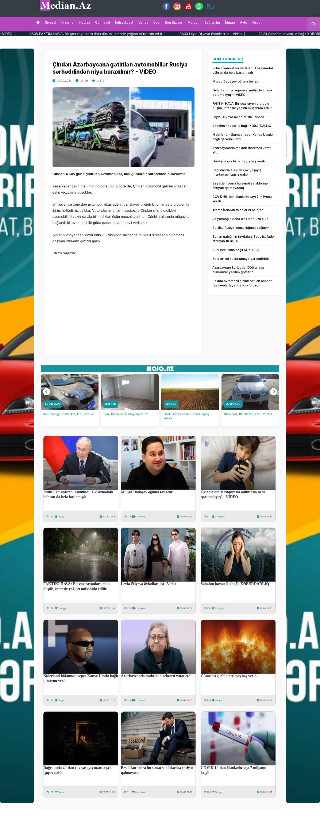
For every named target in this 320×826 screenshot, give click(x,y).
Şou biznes (173, 22)
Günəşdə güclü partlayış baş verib (238, 161)
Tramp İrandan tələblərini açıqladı (238, 210)
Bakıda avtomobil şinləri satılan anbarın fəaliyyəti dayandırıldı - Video (242, 283)
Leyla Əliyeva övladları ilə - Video (238, 117)
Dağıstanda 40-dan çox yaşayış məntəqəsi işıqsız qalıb (236, 172)
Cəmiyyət (102, 22)
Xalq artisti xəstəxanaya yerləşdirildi (240, 259)
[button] (46, 391)
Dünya (143, 22)
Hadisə (84, 22)
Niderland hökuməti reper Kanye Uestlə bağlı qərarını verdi (242, 137)
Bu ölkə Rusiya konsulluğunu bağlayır (240, 228)
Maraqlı (193, 22)
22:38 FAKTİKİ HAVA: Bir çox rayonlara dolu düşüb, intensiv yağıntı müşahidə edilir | (110, 34)
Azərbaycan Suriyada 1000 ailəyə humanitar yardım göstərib (238, 270)
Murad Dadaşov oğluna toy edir (236, 81)
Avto (243, 22)
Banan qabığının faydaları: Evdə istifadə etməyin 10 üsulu (243, 239)
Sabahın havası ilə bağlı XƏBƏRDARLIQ (241, 126)
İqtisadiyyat (124, 22)
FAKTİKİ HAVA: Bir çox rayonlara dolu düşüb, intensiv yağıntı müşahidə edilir (242, 106)
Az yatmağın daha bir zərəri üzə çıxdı (240, 219)
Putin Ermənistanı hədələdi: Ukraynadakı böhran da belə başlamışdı (243, 70)
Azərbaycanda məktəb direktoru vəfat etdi (241, 150)
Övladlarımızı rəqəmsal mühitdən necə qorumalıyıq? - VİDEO (242, 92)
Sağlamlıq (212, 22)
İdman (230, 22)
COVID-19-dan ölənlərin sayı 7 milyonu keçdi (242, 199)
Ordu (256, 22)
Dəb (156, 22)
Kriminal (67, 22)
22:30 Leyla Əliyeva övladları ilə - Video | (225, 34)
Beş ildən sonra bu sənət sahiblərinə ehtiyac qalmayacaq (240, 185)
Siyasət (50, 22)
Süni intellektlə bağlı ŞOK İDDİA (235, 250)
